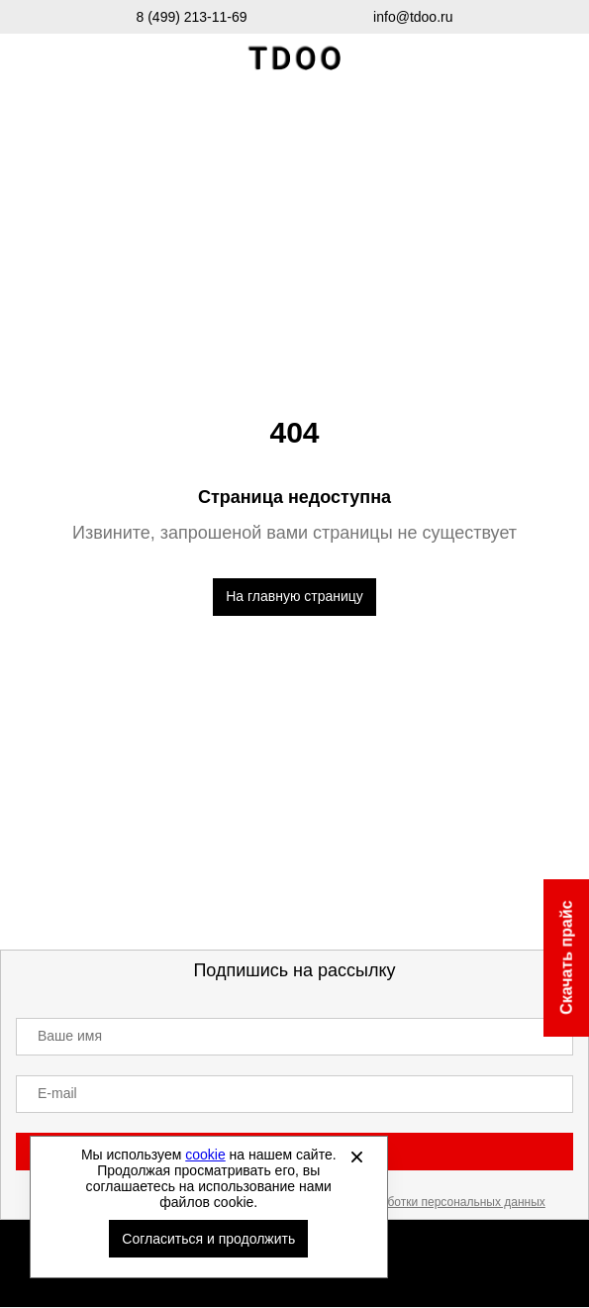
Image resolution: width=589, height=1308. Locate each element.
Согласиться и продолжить (208, 1239)
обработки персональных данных (453, 1202)
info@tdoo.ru (412, 17)
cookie (205, 1154)
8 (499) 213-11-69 (192, 17)
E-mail (57, 1093)
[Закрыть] (357, 1156)
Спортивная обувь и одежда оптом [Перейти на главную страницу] (295, 59)
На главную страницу (294, 596)
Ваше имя (70, 1036)
